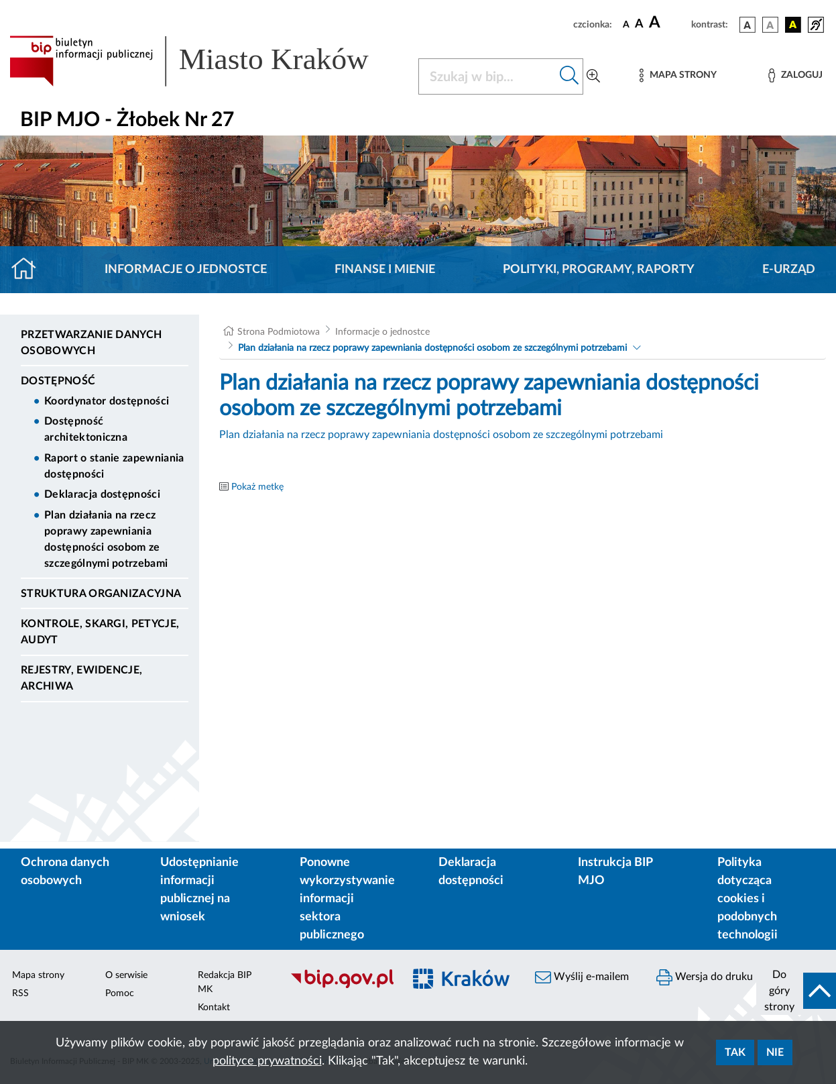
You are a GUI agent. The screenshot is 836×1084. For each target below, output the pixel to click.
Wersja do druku (704, 977)
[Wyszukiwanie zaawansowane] (593, 76)
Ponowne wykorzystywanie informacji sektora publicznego (347, 899)
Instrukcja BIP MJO (615, 872)
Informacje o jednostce (186, 270)
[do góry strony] (796, 991)
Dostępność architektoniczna (85, 429)
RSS (20, 993)
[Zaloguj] (795, 75)
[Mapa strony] (678, 75)
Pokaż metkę (257, 487)
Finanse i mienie (385, 270)
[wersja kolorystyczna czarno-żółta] (793, 25)
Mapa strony (38, 975)
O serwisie (126, 975)
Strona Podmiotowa (278, 332)
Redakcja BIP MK (224, 982)
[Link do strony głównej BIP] (206, 61)
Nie (775, 1052)
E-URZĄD (788, 270)
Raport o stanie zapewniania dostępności (114, 466)
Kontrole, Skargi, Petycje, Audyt (100, 631)
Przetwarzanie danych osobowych (91, 342)
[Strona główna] (29, 270)
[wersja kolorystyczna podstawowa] (747, 25)
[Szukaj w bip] (569, 76)
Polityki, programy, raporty (599, 270)
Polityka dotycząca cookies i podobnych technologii (747, 899)
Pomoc (119, 993)
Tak (735, 1052)
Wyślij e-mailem (582, 977)
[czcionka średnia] (639, 24)
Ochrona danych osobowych (65, 872)
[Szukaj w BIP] (487, 76)
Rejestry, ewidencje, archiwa (81, 678)
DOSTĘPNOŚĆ (58, 381)
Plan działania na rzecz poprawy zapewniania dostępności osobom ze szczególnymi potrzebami (106, 539)
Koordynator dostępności (106, 401)
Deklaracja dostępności (102, 494)
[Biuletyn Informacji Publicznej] (340, 987)
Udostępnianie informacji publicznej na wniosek (199, 890)
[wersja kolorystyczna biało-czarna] (770, 25)
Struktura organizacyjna (101, 593)
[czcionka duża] (668, 23)
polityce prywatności (267, 1061)
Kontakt (214, 1007)
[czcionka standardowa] (626, 24)
